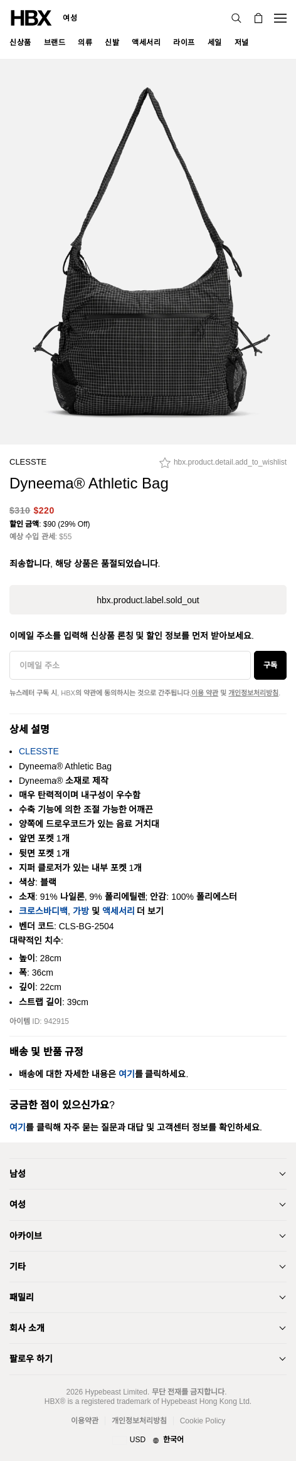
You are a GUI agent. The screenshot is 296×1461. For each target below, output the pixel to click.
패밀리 (21, 1297)
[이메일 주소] (130, 665)
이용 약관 (204, 693)
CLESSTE (27, 462)
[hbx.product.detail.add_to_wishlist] (223, 466)
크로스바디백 (43, 911)
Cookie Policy (203, 1420)
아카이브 (25, 1236)
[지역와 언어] (148, 1440)
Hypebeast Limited (116, 1392)
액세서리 (118, 911)
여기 (127, 1074)
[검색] (236, 18)
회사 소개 (27, 1328)
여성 (70, 18)
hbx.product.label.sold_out (148, 600)
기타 (17, 1267)
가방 (81, 911)
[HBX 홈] (31, 17)
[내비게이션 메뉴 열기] (280, 18)
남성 (17, 1174)
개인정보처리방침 (253, 693)
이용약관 (84, 1420)
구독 (270, 665)
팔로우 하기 (31, 1359)
